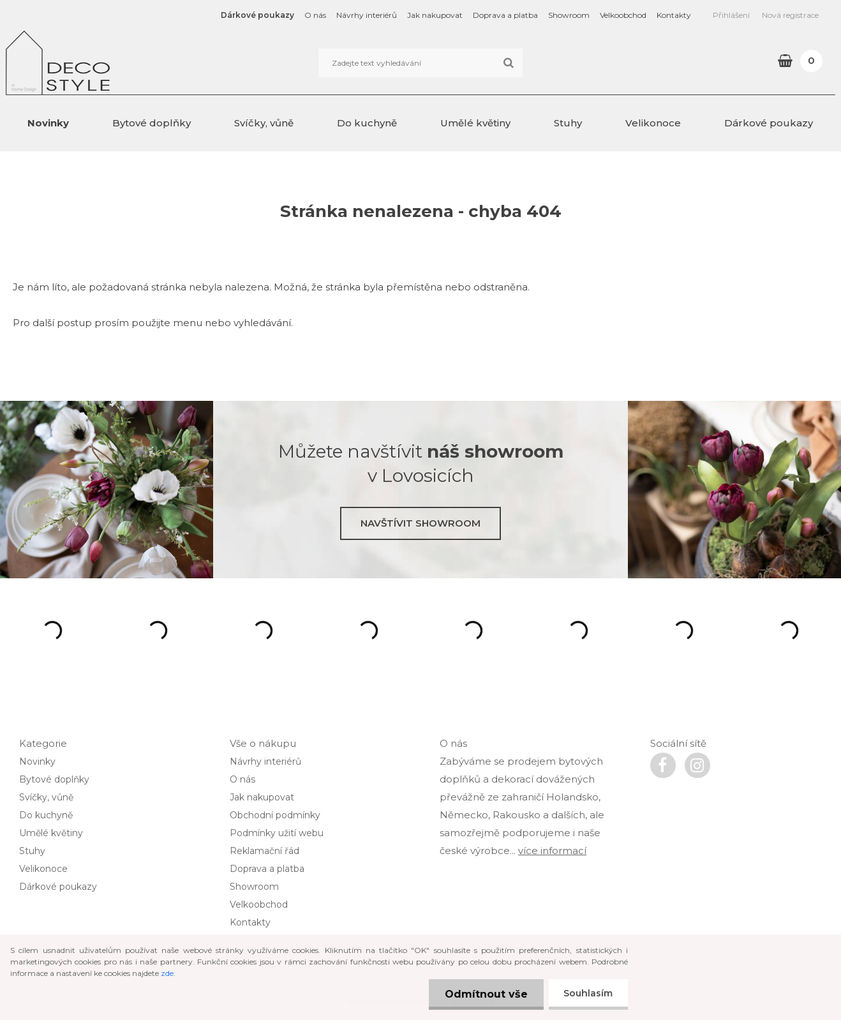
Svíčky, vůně (264, 123)
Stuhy (568, 123)
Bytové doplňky (151, 123)
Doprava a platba (505, 15)
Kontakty (674, 15)
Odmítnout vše (484, 994)
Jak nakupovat (435, 15)
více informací (552, 850)
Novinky (48, 123)
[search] (508, 63)
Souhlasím (587, 993)
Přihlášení (731, 15)
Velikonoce (653, 123)
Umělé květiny (475, 123)
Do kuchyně (367, 123)
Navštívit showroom (420, 523)
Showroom (569, 15)
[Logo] (93, 62)
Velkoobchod (623, 15)
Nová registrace (790, 15)
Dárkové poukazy (257, 15)
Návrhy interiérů (366, 15)
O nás (315, 15)
